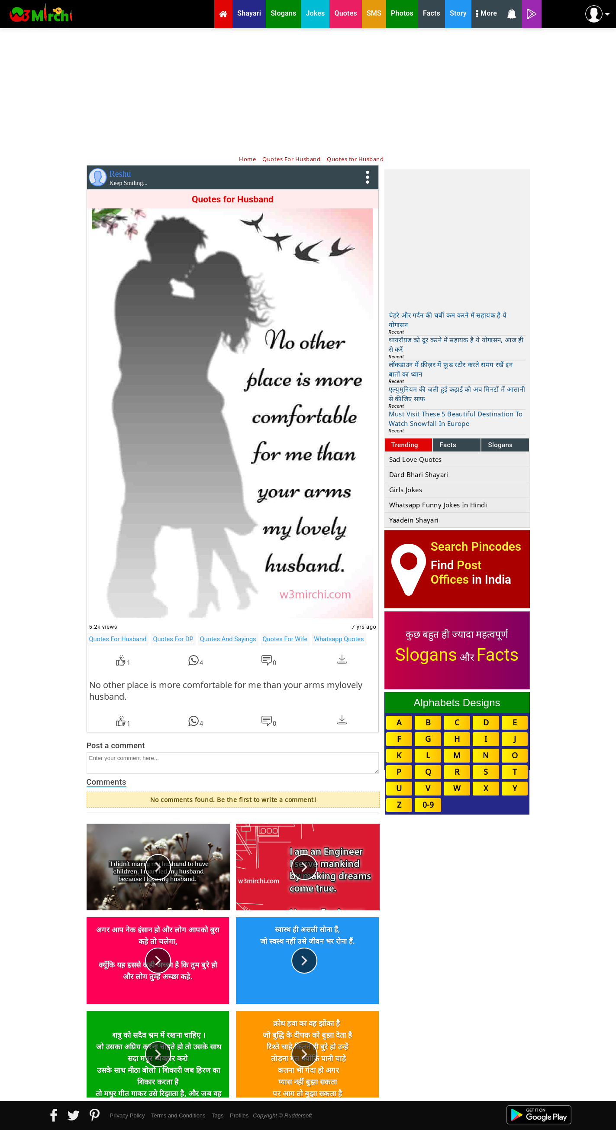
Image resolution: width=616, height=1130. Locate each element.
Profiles (239, 1115)
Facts (447, 445)
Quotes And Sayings (228, 639)
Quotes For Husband (118, 639)
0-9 (428, 804)
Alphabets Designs (456, 702)
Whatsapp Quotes (339, 639)
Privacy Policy (127, 1115)
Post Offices (456, 572)
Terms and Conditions (178, 1115)
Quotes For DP (173, 639)
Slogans (500, 445)
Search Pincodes (476, 546)
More (486, 14)
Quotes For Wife (285, 639)
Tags (217, 1115)
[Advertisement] (308, 91)
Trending (405, 445)
